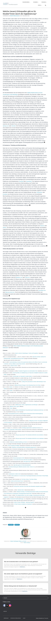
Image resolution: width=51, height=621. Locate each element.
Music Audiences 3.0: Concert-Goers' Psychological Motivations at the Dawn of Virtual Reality (29, 477)
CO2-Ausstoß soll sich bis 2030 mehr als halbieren (23, 461)
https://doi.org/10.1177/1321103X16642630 (22, 466)
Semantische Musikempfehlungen (16, 500)
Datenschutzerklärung (16, 618)
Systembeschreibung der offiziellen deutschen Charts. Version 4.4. (21, 468)
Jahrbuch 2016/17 (13, 367)
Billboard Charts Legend (14, 408)
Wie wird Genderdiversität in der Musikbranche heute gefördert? (21, 561)
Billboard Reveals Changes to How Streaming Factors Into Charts (27, 387)
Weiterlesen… (23, 566)
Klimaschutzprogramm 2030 (18, 459)
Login (24, 618)
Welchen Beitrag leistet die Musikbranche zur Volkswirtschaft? (20, 586)
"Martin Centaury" (26, 544)
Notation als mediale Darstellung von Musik (18, 443)
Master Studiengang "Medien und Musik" (18, 543)
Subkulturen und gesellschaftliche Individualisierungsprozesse (24, 449)
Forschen (44, 2)
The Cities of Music (25, 481)
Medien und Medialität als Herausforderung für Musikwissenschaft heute (29, 411)
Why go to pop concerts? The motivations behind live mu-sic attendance (30, 440)
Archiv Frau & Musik (19, 381)
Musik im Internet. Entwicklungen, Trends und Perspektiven (26, 355)
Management (11, 526)
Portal (40, 5)
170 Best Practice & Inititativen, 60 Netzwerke (23, 505)
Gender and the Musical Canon (17, 482)
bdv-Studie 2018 (27, 463)
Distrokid (14, 126)
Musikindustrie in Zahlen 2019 (14, 475)
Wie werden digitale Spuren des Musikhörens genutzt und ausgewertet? (23, 573)
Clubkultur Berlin (20, 491)
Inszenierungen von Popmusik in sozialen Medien (22, 378)
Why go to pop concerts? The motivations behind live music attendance (30, 436)
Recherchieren (26, 2)
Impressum (6, 618)
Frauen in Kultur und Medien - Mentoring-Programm (24, 504)
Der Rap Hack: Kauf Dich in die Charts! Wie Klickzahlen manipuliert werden (28, 488)
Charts (11, 410)
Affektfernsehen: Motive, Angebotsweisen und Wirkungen (26, 406)
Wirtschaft (17, 526)
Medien (10, 388)
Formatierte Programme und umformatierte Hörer (27, 372)
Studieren (35, 2)
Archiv (5, 611)
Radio (11, 392)
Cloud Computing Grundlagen (13, 447)
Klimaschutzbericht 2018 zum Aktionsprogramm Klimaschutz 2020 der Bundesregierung (25, 415)
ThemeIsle (46, 618)
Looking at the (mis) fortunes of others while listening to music (34, 383)
